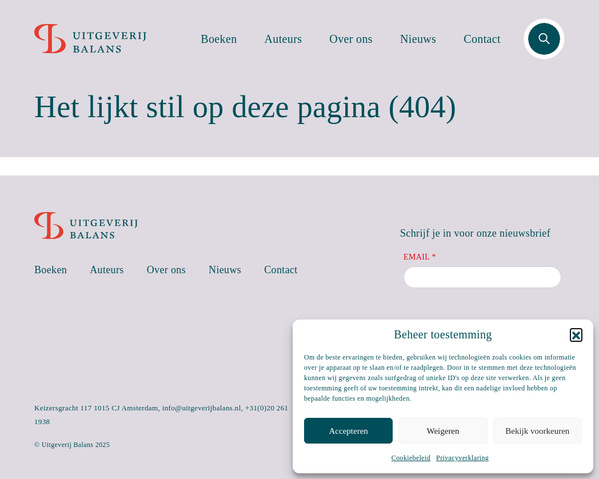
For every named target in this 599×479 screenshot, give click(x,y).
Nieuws (418, 39)
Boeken (219, 39)
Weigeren (442, 431)
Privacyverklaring (462, 458)
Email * (420, 257)
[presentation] (490, 318)
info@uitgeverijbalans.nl (201, 408)
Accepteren (348, 431)
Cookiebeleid (411, 458)
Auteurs (283, 39)
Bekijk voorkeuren (537, 431)
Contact (482, 39)
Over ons (351, 39)
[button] (576, 334)
